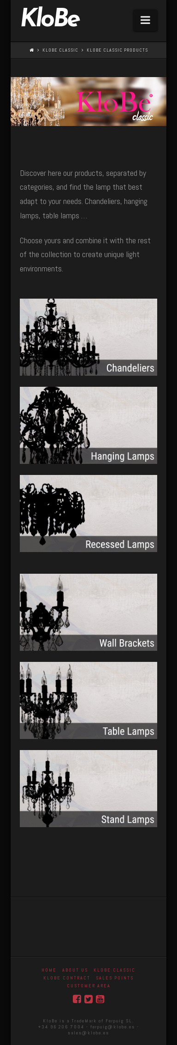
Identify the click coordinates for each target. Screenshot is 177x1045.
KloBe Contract (66, 978)
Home (49, 970)
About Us (75, 970)
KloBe (49, 20)
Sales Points (115, 978)
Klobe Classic (60, 50)
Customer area (89, 986)
